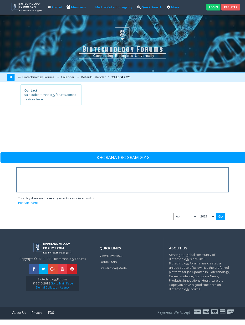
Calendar (67, 77)
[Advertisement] (152, 117)
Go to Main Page (61, 283)
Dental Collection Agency (53, 287)
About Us (19, 312)
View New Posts (111, 255)
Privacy (36, 312)
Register (230, 7)
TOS (51, 312)
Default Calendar (93, 77)
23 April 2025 (120, 77)
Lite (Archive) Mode (113, 268)
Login (213, 7)
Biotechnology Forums (38, 77)
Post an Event (28, 203)
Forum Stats (108, 262)
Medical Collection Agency (114, 7)
